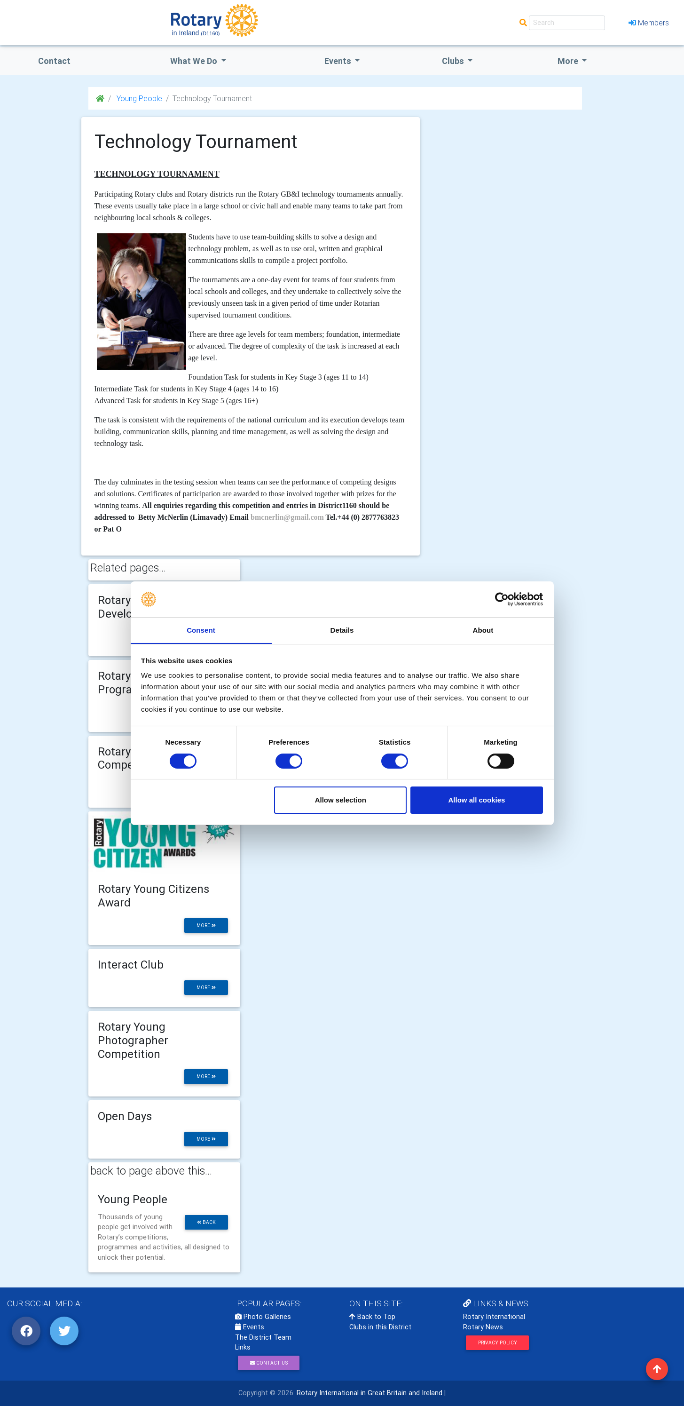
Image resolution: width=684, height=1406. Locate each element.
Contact (54, 61)
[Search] (567, 23)
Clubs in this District (380, 1327)
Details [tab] (342, 630)
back (206, 1222)
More (569, 61)
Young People (138, 98)
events (338, 61)
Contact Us (269, 1363)
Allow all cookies (476, 800)
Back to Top (372, 1316)
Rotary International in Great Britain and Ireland (368, 1393)
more (206, 925)
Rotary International (494, 1316)
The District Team (263, 1337)
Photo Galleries (263, 1316)
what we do (194, 61)
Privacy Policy (497, 1343)
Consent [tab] (201, 630)
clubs (454, 61)
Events (249, 1327)
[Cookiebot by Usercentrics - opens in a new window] (502, 599)
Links (243, 1347)
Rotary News (483, 1327)
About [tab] (483, 630)
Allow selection (340, 800)
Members (649, 22)
